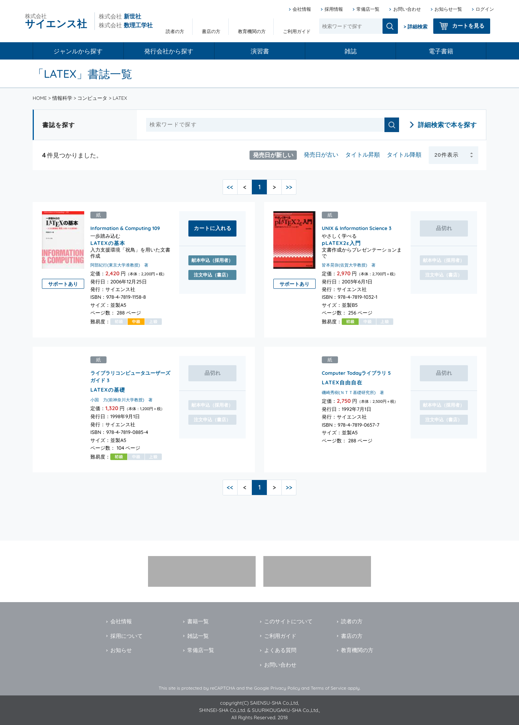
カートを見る (468, 25)
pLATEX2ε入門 (341, 243)
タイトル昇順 (362, 154)
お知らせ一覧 (448, 9)
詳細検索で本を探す (447, 125)
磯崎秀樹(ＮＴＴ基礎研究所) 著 (353, 392)
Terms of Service (328, 688)
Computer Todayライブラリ (354, 373)
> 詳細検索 (416, 26)
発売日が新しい (273, 154)
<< (230, 187)
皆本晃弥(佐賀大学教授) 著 (349, 265)
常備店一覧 (367, 9)
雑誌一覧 (198, 635)
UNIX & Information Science (354, 228)
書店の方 (211, 31)
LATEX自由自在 (342, 382)
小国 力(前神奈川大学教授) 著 (121, 399)
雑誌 (350, 51)
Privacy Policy (285, 688)
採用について (126, 635)
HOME (40, 98)
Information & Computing (120, 228)
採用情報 (333, 9)
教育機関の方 (252, 31)
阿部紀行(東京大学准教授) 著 (119, 265)
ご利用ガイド (297, 31)
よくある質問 (280, 650)
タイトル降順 (404, 154)
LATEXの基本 (107, 243)
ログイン (485, 9)
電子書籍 (441, 51)
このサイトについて (288, 621)
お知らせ (121, 650)
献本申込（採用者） (212, 260)
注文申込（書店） (212, 275)
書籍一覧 (198, 621)
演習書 (260, 51)
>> (289, 187)
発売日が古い (321, 154)
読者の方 (175, 31)
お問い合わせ (407, 9)
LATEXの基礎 (107, 389)
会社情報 (302, 9)
